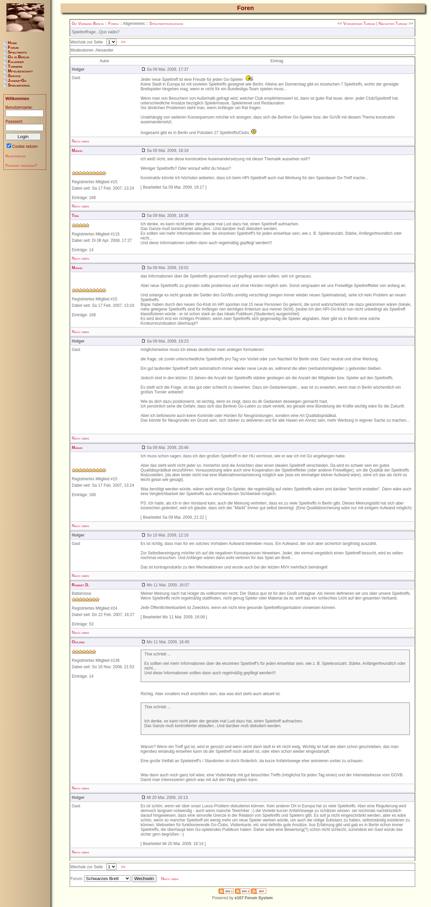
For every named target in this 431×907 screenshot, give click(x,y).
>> (123, 42)
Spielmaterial (19, 85)
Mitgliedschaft (20, 71)
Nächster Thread (392, 23)
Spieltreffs (17, 52)
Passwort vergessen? (21, 165)
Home (12, 42)
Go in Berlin (18, 57)
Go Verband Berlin (88, 23)
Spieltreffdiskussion (166, 23)
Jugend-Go (17, 80)
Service (14, 75)
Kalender (16, 61)
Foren (113, 23)
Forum (13, 47)
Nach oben (80, 141)
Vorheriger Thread (359, 23)
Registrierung (15, 156)
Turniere (15, 66)
